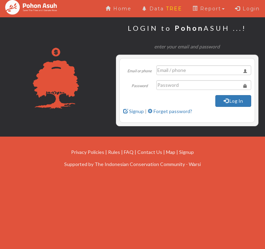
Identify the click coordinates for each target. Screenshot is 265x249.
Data (162, 9)
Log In (233, 101)
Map (170, 152)
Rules (114, 152)
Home (118, 9)
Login (247, 9)
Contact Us (149, 152)
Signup (133, 111)
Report (209, 9)
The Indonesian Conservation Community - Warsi (148, 164)
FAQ (129, 152)
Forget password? (170, 111)
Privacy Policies (87, 152)
